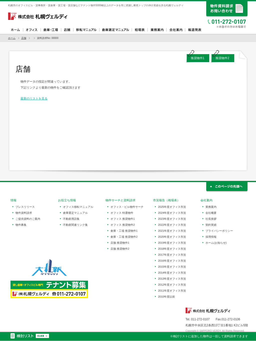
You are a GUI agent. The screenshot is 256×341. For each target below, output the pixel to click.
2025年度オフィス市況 (172, 206)
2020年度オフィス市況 (172, 236)
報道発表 (194, 30)
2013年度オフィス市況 (172, 278)
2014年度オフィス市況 (172, 272)
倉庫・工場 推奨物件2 (124, 236)
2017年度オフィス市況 (172, 254)
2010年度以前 (166, 296)
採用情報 (211, 236)
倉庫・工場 (50, 30)
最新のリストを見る (34, 98)
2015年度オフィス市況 (172, 266)
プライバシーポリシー (219, 230)
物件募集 (21, 224)
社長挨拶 (211, 218)
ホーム (15, 30)
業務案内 (157, 30)
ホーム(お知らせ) (216, 242)
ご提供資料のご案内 (28, 218)
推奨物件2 (222, 58)
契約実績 (211, 224)
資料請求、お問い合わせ (227, 9)
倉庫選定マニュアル (115, 30)
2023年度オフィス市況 (172, 218)
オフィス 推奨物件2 (122, 224)
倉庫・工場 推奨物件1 (124, 230)
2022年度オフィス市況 (172, 224)
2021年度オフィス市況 (172, 230)
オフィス (32, 30)
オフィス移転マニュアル (86, 30)
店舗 (67, 30)
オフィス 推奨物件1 (122, 218)
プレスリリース (25, 206)
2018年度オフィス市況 (172, 248)
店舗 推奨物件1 (119, 242)
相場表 (139, 30)
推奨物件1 (197, 58)
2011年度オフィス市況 (172, 290)
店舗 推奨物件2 (119, 248)
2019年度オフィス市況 (172, 242)
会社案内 (175, 30)
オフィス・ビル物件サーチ (127, 206)
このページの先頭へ (227, 187)
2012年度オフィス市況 (172, 284)
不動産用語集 (71, 218)
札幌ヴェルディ (38, 16)
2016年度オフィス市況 (172, 260)
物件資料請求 (24, 212)
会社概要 (211, 212)
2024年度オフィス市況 (172, 212)
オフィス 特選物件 (121, 212)
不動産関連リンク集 (75, 224)
